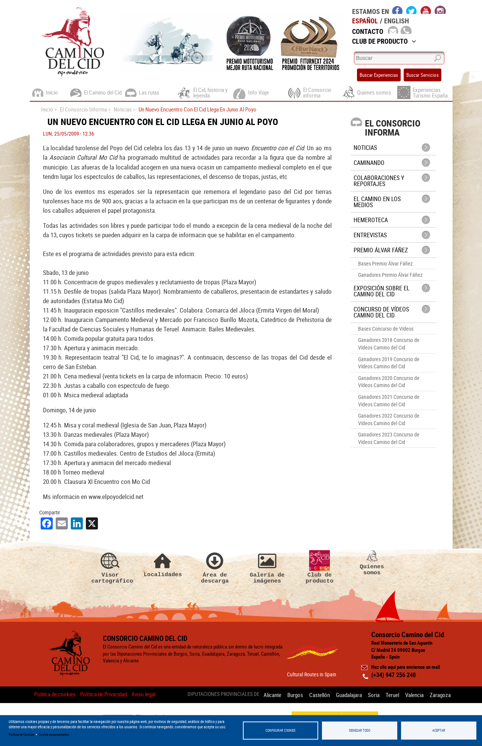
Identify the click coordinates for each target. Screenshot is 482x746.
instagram (440, 10)
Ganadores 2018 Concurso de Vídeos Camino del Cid (388, 343)
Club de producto (320, 567)
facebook (397, 10)
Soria (370, 694)
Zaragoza (440, 694)
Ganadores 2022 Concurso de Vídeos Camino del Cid (388, 419)
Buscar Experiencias (379, 75)
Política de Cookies (21, 734)
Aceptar (438, 730)
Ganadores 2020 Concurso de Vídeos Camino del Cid (388, 381)
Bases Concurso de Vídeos (385, 328)
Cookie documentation (54, 734)
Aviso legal (143, 694)
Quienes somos (372, 563)
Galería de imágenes (267, 567)
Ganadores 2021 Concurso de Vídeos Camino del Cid (388, 400)
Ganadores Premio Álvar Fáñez (390, 274)
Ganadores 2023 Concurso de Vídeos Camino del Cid (388, 438)
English (396, 20)
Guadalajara (344, 694)
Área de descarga (215, 567)
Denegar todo (359, 730)
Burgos (288, 694)
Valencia (413, 694)
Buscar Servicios (422, 75)
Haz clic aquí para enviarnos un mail (405, 667)
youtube (426, 10)
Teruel (390, 694)
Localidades (163, 564)
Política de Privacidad (103, 694)
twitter (411, 10)
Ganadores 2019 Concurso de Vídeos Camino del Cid (388, 362)
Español (365, 20)
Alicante (264, 694)
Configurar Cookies (280, 730)
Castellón (314, 694)
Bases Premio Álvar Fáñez (385, 263)
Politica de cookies (55, 694)
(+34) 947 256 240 (393, 675)
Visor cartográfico (110, 567)
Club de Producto (384, 41)
